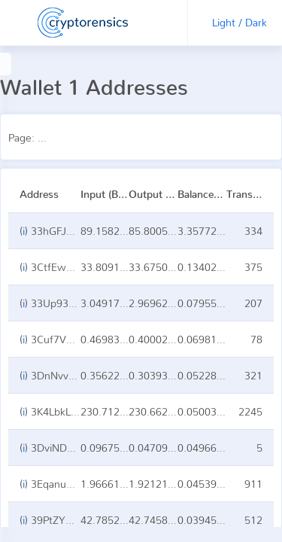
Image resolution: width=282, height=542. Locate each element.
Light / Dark (239, 22)
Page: (79, 137)
